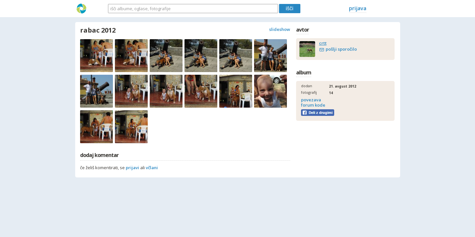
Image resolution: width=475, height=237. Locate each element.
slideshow (279, 29)
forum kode (313, 105)
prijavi (132, 168)
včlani (152, 168)
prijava (357, 8)
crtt (323, 43)
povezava (311, 100)
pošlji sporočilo (341, 49)
